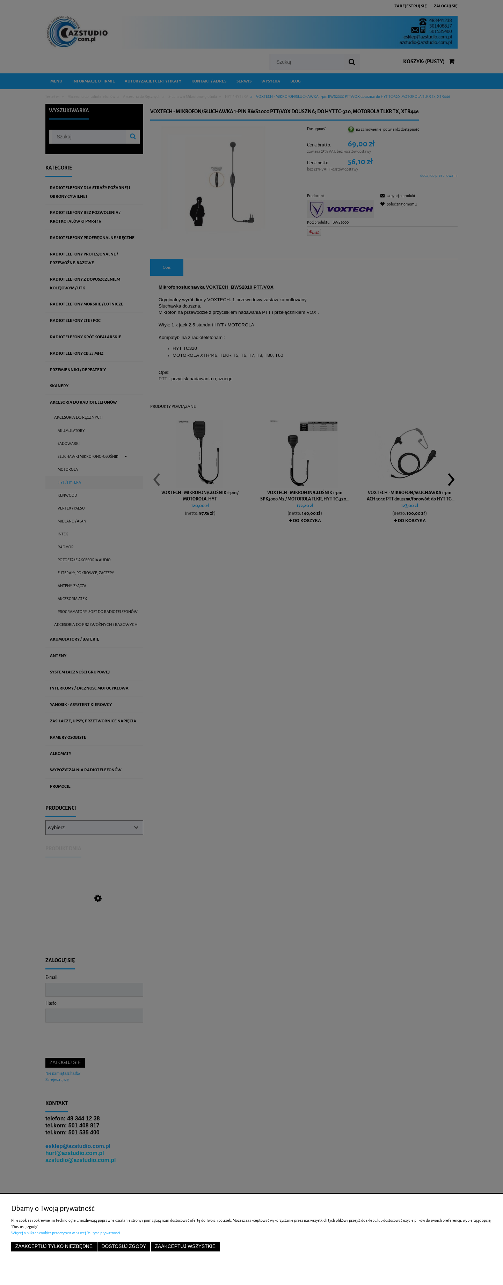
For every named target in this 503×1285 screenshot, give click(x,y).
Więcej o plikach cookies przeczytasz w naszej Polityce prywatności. (66, 1233)
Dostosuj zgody (123, 1246)
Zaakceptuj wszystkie (185, 1246)
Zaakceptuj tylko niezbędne (54, 1246)
